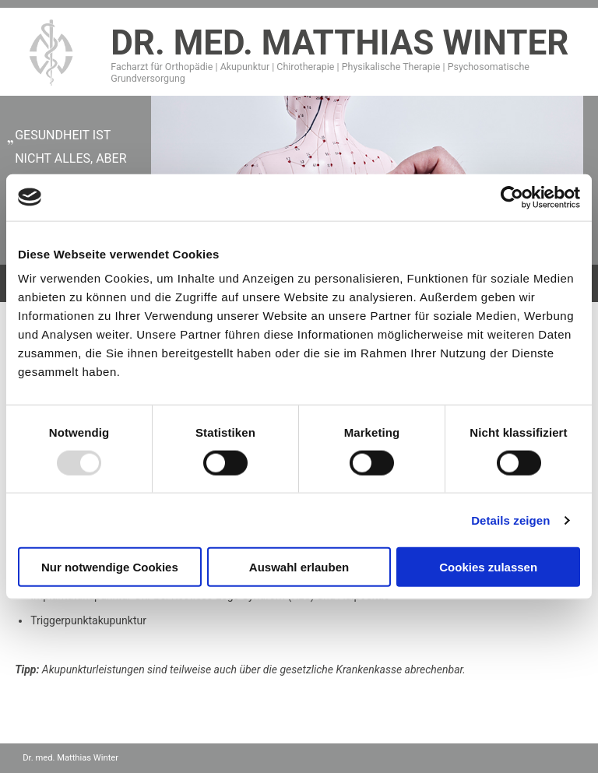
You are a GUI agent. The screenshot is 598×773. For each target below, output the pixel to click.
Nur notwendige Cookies (109, 567)
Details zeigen (510, 519)
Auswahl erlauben (299, 567)
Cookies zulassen (488, 567)
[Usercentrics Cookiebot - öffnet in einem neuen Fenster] (512, 197)
